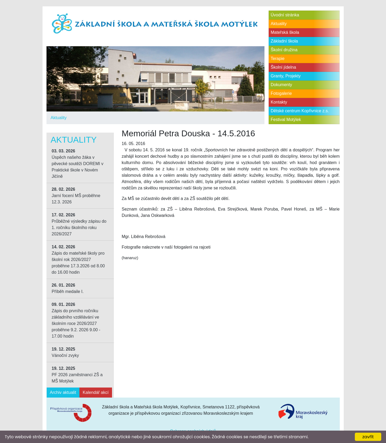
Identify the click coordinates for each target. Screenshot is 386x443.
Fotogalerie (281, 93)
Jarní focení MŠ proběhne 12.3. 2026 (76, 195)
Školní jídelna (283, 67)
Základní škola (284, 41)
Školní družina (284, 50)
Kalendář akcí (96, 392)
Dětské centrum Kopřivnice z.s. (300, 111)
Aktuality (59, 117)
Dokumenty (281, 84)
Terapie (278, 58)
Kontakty (279, 102)
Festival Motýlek (286, 119)
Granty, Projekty (286, 76)
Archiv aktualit (63, 392)
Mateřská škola (285, 32)
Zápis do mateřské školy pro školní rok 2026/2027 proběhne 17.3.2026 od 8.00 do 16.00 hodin (78, 259)
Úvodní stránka (285, 15)
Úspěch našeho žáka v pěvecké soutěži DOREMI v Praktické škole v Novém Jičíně (78, 164)
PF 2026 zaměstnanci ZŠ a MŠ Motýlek (77, 374)
